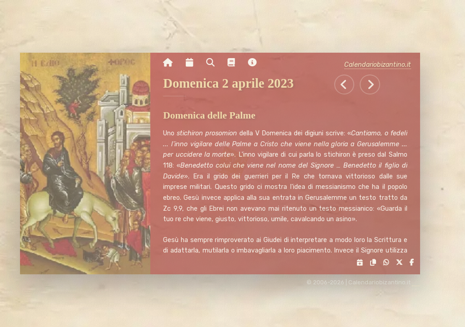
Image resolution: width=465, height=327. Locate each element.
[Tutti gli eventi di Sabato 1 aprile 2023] (347, 84)
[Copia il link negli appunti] (375, 263)
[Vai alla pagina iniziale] (171, 63)
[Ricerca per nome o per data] (213, 63)
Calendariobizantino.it (381, 65)
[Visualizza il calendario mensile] (192, 63)
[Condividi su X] (401, 263)
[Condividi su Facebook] (413, 263)
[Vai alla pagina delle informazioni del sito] (255, 63)
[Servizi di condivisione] (361, 263)
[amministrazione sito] (420, 282)
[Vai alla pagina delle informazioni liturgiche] (234, 63)
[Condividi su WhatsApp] (388, 263)
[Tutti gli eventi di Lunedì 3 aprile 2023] (373, 84)
